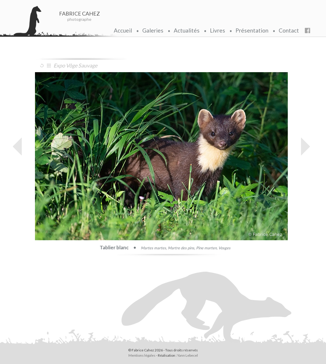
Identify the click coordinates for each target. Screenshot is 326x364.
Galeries (152, 30)
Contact (289, 30)
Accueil (123, 30)
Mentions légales (142, 355)
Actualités (187, 30)
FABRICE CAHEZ (79, 13)
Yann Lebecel (187, 355)
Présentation (251, 30)
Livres (217, 30)
